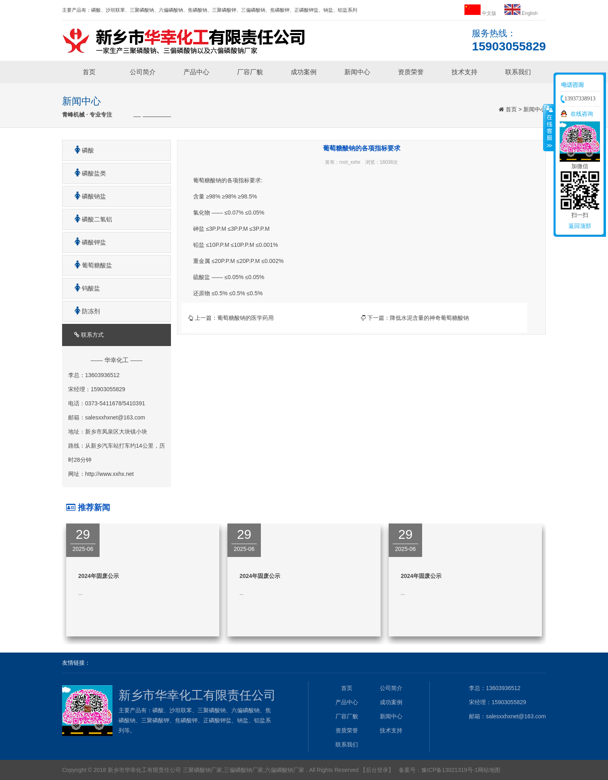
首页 (89, 72)
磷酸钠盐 (87, 196)
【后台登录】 (377, 770)
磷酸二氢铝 (90, 219)
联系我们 (518, 72)
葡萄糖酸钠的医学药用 (245, 318)
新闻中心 (357, 72)
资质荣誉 (411, 72)
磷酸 (81, 150)
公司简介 (143, 72)
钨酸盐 (84, 288)
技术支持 (464, 72)
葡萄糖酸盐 (90, 265)
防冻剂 (84, 311)
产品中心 (196, 72)
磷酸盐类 (87, 173)
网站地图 (489, 770)
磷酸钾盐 (87, 242)
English (521, 13)
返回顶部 (579, 226)
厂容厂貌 (250, 72)
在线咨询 (582, 114)
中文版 (481, 13)
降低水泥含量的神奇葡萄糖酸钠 (429, 318)
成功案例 (303, 72)
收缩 (548, 127)
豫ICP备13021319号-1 (449, 770)
